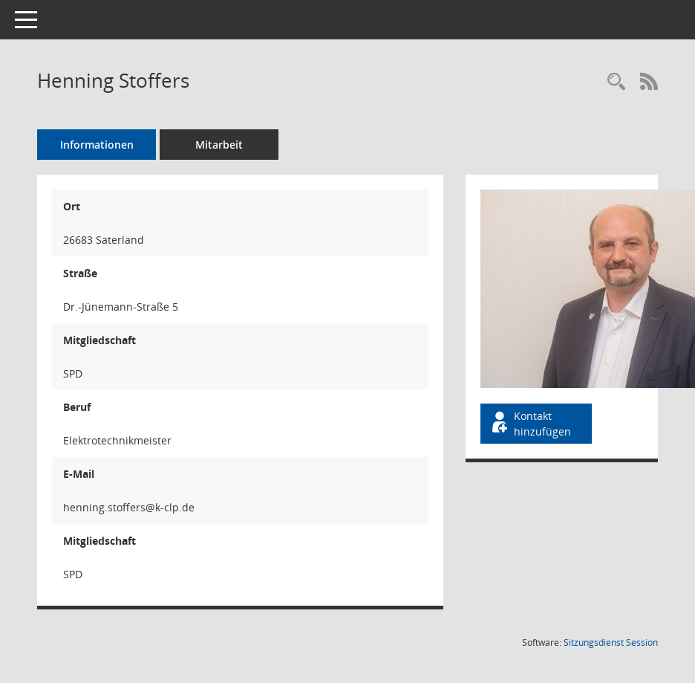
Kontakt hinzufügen (530, 423)
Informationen (97, 144)
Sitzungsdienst (611, 642)
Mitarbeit (219, 144)
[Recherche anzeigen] (616, 82)
